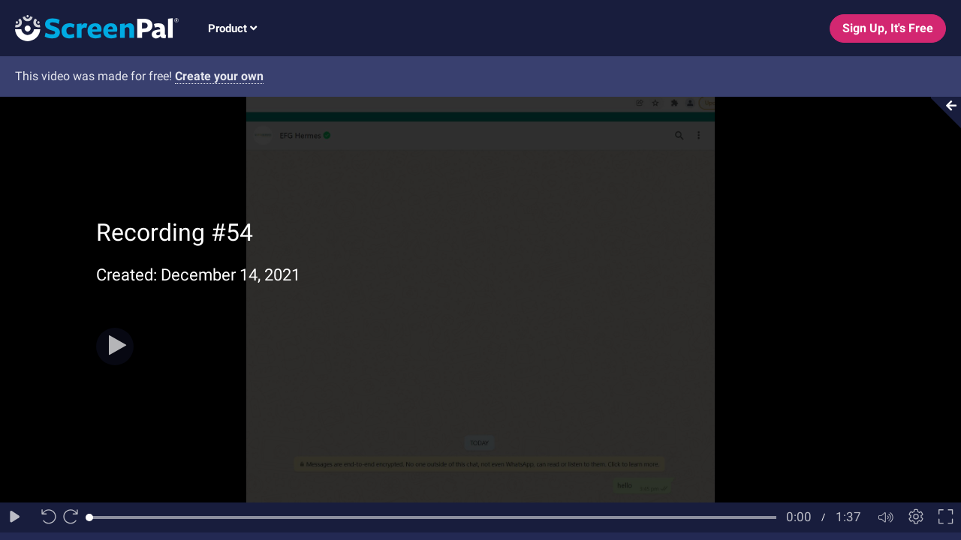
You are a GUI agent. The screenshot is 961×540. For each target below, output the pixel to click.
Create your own (219, 76)
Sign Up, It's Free (887, 28)
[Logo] (89, 27)
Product (232, 28)
